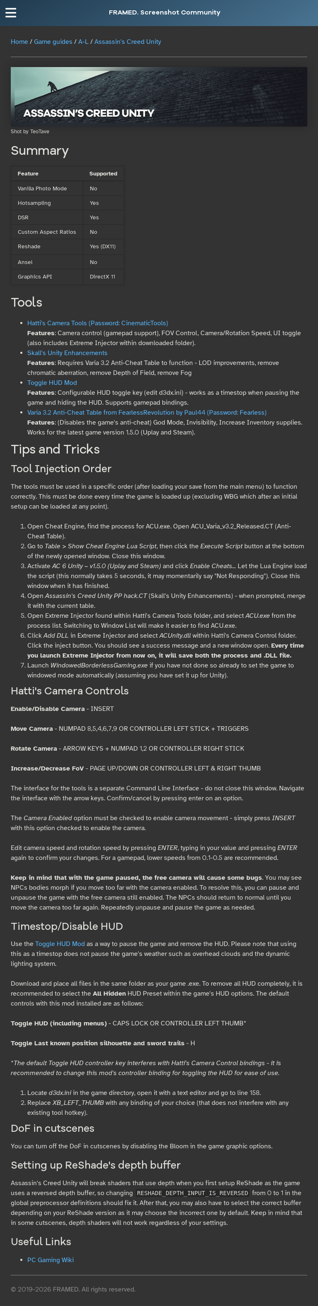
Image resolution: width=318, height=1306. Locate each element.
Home (19, 42)
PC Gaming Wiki (50, 1260)
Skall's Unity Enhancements (67, 353)
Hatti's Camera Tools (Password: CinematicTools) (97, 323)
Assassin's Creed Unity (127, 42)
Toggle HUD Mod (52, 383)
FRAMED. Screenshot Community (164, 13)
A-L (83, 42)
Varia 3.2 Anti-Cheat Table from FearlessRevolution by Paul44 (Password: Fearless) (147, 412)
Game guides (53, 42)
